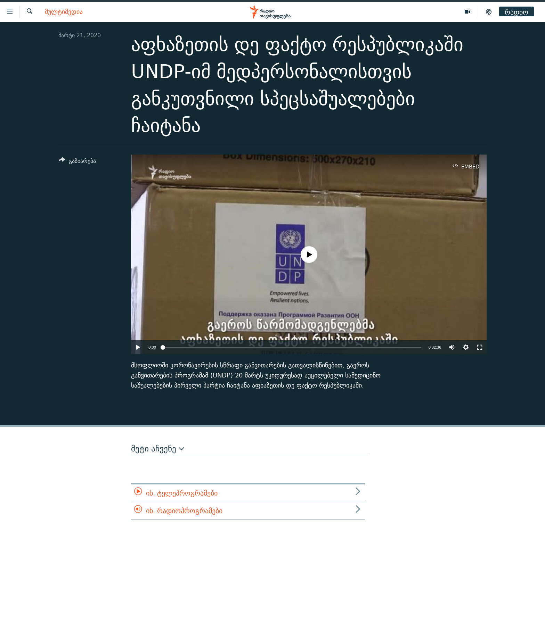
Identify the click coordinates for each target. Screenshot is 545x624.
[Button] (77, 162)
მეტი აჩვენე (157, 448)
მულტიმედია (64, 12)
